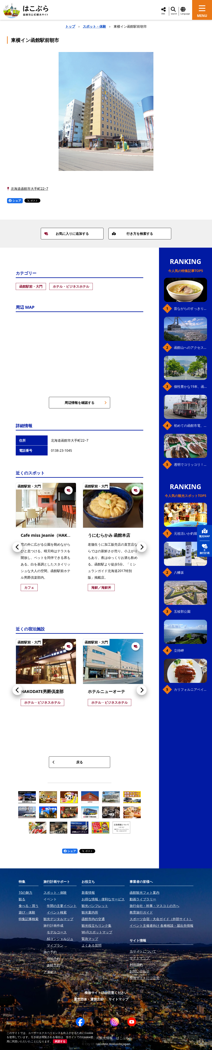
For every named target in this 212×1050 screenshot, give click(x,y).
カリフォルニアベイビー (190, 689)
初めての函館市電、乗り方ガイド (190, 425)
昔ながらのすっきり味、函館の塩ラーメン (190, 308)
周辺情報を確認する (86, 403)
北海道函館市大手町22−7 (29, 188)
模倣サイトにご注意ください (106, 992)
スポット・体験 (94, 26)
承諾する (60, 1041)
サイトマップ (118, 999)
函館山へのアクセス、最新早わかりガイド (190, 347)
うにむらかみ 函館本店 (109, 535)
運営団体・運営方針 (89, 999)
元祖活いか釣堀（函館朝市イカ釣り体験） (190, 533)
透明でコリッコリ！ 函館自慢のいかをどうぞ (190, 464)
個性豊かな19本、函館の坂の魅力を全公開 (190, 386)
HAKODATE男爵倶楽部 (42, 691)
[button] (17, 547)
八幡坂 (179, 572)
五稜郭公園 (182, 611)
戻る (67, 762)
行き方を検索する (132, 233)
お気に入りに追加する (66, 233)
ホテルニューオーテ (106, 691)
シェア (15, 200)
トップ (70, 26)
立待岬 (179, 650)
